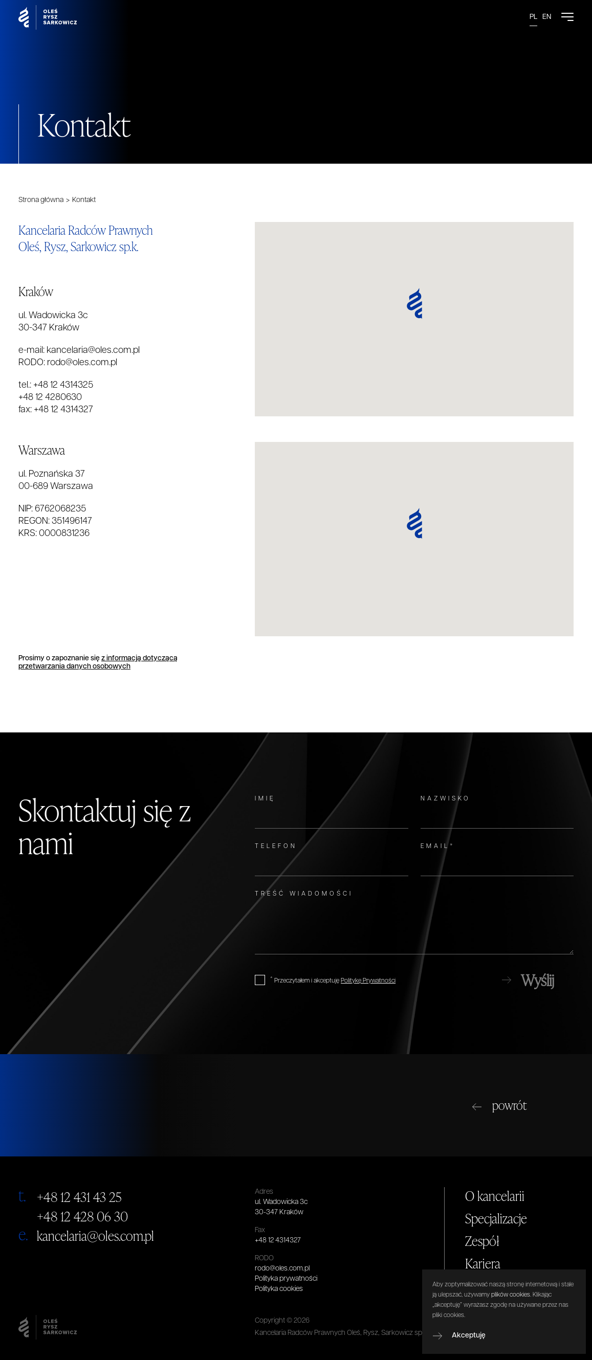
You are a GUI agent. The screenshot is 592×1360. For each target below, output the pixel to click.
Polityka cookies (279, 1289)
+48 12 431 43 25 (79, 1197)
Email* (438, 846)
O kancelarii (494, 1196)
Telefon (276, 846)
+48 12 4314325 (63, 385)
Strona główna (40, 200)
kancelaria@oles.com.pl (93, 350)
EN (546, 17)
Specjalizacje (496, 1218)
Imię (265, 799)
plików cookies (510, 1295)
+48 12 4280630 (50, 398)
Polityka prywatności (286, 1279)
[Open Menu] (567, 17)
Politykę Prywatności (368, 981)
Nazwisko (446, 799)
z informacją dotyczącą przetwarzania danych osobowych (98, 663)
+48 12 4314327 (63, 410)
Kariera (482, 1263)
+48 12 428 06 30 (82, 1216)
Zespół (482, 1241)
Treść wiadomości (304, 894)
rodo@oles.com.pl (82, 363)
